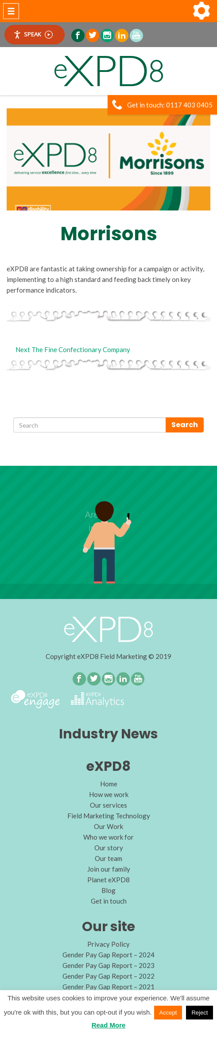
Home (108, 784)
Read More (109, 1025)
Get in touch (109, 901)
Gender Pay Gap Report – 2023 (108, 965)
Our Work (108, 826)
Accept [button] (168, 1012)
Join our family (108, 869)
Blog (108, 890)
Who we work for (108, 837)
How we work (108, 794)
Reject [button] (199, 1012)
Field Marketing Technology (108, 816)
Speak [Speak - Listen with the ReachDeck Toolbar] (33, 34)
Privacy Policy (108, 944)
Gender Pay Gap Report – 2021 (108, 987)
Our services (108, 805)
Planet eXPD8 (108, 880)
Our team (108, 858)
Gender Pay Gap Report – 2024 (108, 955)
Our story (108, 848)
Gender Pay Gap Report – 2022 (108, 976)
